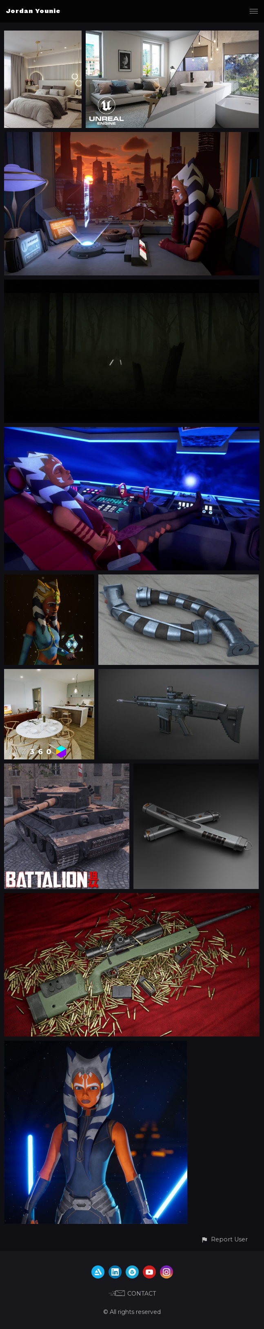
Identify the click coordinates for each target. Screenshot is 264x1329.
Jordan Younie (33, 11)
